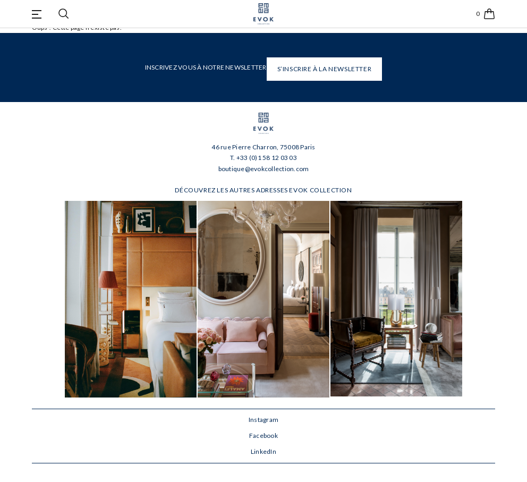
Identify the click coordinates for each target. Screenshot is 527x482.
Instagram (263, 420)
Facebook (263, 435)
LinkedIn (263, 451)
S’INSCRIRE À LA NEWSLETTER (324, 69)
